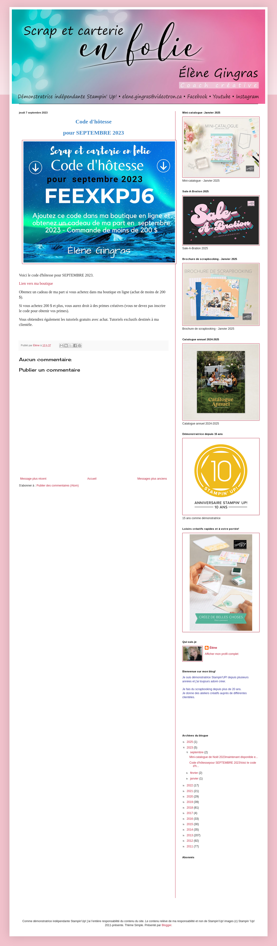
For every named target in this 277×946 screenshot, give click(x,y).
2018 (190, 807)
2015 (190, 824)
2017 (190, 813)
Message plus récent (33, 478)
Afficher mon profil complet (221, 654)
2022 (190, 785)
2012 (190, 840)
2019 (190, 802)
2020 (190, 796)
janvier (194, 778)
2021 (190, 791)
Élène (213, 647)
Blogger (166, 925)
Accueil (92, 478)
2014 (190, 829)
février (194, 773)
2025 (190, 742)
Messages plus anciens (152, 478)
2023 (190, 747)
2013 (190, 835)
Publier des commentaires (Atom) (57, 485)
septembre (197, 752)
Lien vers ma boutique (36, 283)
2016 (190, 818)
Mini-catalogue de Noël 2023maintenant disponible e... (223, 757)
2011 (190, 846)
